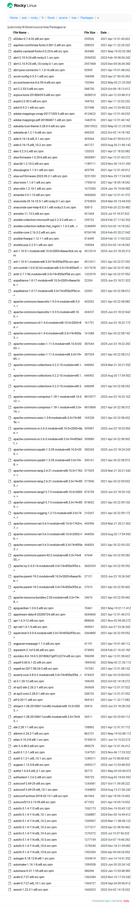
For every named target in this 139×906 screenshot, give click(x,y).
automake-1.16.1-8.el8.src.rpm (33, 864)
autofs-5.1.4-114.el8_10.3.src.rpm (35, 827)
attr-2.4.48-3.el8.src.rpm (28, 746)
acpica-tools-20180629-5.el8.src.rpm (37, 95)
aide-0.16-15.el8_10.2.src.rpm (32, 145)
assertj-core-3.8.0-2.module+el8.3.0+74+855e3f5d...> (47, 675)
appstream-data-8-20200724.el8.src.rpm (39, 614)
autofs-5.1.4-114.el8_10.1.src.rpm (35, 814)
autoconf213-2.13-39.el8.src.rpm (34, 802)
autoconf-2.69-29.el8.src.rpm (32, 783)
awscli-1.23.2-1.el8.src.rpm (30, 889)
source (63, 17)
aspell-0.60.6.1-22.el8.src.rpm (32, 662)
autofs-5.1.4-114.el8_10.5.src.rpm (35, 839)
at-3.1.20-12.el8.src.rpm (28, 681)
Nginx (108, 901)
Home (14, 17)
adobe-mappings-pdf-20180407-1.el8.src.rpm (42, 120)
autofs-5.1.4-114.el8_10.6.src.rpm (35, 846)
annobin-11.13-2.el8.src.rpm (31, 213)
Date (104, 32)
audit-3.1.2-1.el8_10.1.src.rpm (32, 758)
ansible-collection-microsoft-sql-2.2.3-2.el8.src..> (44, 220)
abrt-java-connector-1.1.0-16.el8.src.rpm (39, 70)
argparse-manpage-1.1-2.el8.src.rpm (36, 643)
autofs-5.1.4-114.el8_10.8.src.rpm (35, 852)
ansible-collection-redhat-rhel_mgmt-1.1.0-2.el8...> (45, 226)
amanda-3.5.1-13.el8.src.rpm (31, 195)
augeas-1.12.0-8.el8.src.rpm (31, 765)
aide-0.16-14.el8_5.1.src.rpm (31, 139)
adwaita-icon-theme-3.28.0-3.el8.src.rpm (39, 126)
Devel (51, 17)
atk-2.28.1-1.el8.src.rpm (28, 727)
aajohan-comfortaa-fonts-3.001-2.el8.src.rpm (42, 45)
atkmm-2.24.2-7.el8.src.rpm (31, 733)
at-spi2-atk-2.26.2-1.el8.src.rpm (33, 687)
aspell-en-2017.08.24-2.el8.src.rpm (35, 668)
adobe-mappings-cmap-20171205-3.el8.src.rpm (44, 113)
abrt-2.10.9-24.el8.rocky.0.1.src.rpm (36, 57)
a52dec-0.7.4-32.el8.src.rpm (31, 39)
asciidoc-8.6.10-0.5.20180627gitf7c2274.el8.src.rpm (47, 656)
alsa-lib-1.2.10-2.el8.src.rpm (31, 163)
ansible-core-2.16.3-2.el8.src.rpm (34, 232)
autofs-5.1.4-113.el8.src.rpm (31, 808)
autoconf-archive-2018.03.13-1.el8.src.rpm (40, 796)
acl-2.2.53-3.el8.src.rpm (28, 89)
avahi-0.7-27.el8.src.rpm (28, 877)
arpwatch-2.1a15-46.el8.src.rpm (33, 650)
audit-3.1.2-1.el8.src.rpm (29, 752)
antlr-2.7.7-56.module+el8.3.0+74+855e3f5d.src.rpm (47, 274)
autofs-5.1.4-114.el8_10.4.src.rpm (35, 833)
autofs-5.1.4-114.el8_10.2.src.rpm (35, 821)
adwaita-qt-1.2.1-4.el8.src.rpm (32, 132)
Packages (87, 17)
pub (24, 17)
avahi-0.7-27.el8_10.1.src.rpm (32, 883)
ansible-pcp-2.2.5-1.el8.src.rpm (33, 245)
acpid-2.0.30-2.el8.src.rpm (30, 101)
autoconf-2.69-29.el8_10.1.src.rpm (35, 789)
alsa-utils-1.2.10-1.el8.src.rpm (32, 188)
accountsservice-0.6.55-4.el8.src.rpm (37, 82)
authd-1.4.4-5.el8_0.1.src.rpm (32, 771)
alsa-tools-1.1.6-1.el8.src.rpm (32, 182)
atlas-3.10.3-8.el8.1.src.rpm (31, 739)
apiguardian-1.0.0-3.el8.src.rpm (33, 608)
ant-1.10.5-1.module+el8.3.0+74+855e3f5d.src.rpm (46, 261)
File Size (89, 32)
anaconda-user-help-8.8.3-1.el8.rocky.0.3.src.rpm (44, 207)
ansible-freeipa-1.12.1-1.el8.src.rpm (36, 238)
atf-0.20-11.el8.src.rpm (28, 700)
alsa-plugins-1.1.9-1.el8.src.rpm (33, 170)
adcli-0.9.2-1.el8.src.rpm (29, 107)
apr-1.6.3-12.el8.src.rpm (28, 620)
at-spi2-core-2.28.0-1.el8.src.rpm (34, 693)
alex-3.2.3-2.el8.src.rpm (28, 151)
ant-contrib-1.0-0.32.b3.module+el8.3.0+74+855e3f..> (47, 268)
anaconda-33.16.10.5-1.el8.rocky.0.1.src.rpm (42, 201)
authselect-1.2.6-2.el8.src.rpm (32, 777)
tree (73, 17)
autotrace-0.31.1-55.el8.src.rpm (33, 871)
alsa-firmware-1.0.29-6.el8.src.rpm (35, 157)
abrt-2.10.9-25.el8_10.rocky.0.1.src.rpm (38, 64)
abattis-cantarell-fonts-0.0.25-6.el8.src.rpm (40, 51)
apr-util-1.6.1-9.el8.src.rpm (30, 627)
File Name (19, 32)
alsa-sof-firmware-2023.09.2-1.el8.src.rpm (40, 176)
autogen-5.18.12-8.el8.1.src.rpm (33, 858)
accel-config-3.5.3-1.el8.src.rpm (33, 76)
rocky (34, 17)
